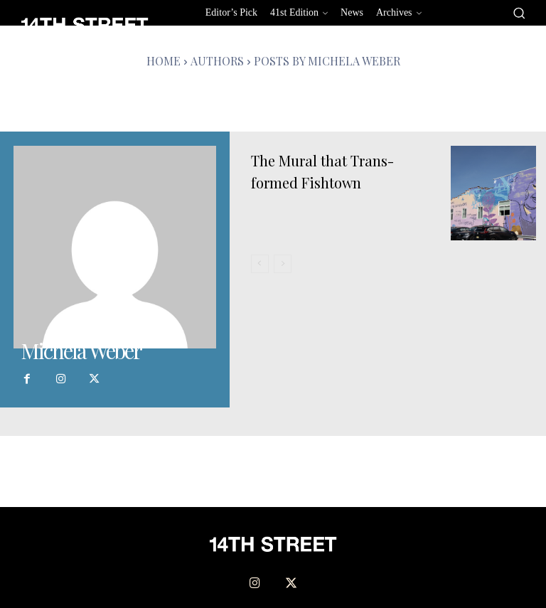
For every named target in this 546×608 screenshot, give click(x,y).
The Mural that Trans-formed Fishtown (330, 171)
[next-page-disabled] (282, 264)
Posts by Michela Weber (327, 60)
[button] (519, 12)
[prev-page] (260, 264)
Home (163, 60)
